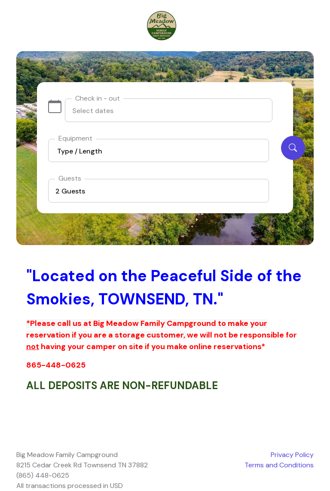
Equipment (75, 138)
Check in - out (97, 98)
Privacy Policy (292, 454)
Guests (69, 178)
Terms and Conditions (279, 465)
